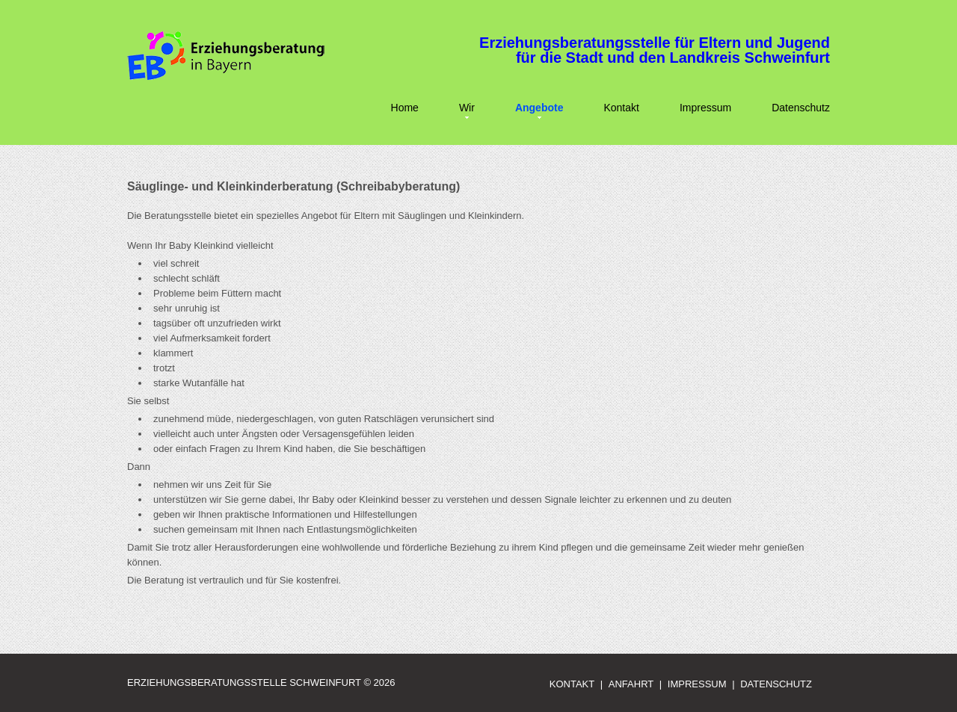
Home (405, 108)
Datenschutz (801, 108)
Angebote (539, 108)
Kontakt (620, 108)
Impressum (705, 108)
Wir (467, 108)
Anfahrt (631, 684)
